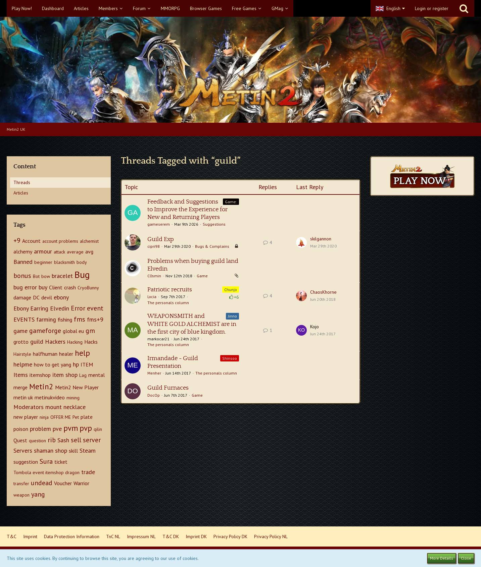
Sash (63, 440)
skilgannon (320, 239)
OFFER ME (60, 417)
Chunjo (230, 289)
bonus (22, 275)
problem (40, 429)
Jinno (232, 316)
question (37, 441)
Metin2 (41, 386)
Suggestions (214, 224)
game (20, 331)
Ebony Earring (30, 308)
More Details (441, 558)
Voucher (63, 483)
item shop (65, 375)
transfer (21, 483)
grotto (21, 341)
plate (87, 416)
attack (59, 252)
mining (73, 398)
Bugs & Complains (212, 246)
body (82, 262)
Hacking (75, 342)
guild (36, 341)
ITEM (87, 364)
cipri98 (153, 246)
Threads (21, 182)
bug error (25, 287)
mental (96, 375)
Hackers (55, 341)
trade (88, 472)
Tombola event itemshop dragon (46, 472)
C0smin (154, 275)
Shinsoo (229, 358)
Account (31, 240)
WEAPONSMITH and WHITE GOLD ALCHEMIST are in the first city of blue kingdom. (191, 324)
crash (70, 287)
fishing (65, 319)
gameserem (158, 224)
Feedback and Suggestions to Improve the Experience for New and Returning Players (187, 210)
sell (76, 440)
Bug (82, 274)
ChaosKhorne (323, 292)
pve (57, 429)
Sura (46, 461)
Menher (154, 373)
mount (53, 407)
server (92, 440)
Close (466, 558)
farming (46, 319)
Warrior (81, 483)
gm (90, 330)
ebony (61, 297)
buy (43, 287)
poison (20, 429)
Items (20, 375)
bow (45, 276)
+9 (16, 240)
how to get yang (52, 364)
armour (43, 251)
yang (38, 494)
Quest (20, 440)
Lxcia (151, 296)
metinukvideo (50, 397)
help (82, 353)
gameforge (45, 330)
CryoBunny (88, 288)
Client (55, 287)
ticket (60, 461)
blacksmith (64, 262)
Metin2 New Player (77, 387)
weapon (21, 495)
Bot (36, 276)
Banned (23, 262)
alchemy (22, 251)
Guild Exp (160, 239)
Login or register (431, 8)
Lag (83, 375)
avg (89, 251)
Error (78, 308)
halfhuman (45, 353)
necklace (74, 407)
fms (79, 319)
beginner (43, 262)
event (95, 308)
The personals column (168, 302)
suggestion (25, 461)
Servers (22, 450)
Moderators (28, 407)
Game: (231, 201)
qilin (98, 429)
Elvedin (59, 308)
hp (76, 364)
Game (202, 275)
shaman (43, 450)
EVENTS (24, 319)
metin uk (23, 397)
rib (52, 440)
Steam (88, 450)
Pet (76, 417)
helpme (22, 364)
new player (25, 416)
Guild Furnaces (168, 388)
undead (41, 482)
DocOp (153, 395)
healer (66, 353)
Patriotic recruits (169, 289)
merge (20, 387)
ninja (44, 417)
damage (22, 297)
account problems (60, 241)
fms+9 (95, 319)
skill (73, 450)
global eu (73, 331)
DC (36, 297)
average (75, 252)
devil (46, 297)
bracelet (62, 276)
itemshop (40, 375)
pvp (86, 428)
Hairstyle (22, 354)
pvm (70, 428)
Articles (20, 193)
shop (61, 450)
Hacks (91, 341)
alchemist (89, 241)
